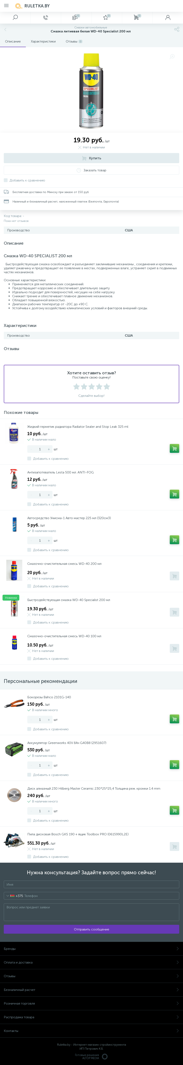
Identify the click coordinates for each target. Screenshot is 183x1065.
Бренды (91, 949)
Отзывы (91, 976)
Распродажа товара (91, 1017)
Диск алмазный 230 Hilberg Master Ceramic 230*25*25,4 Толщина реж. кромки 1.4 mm (93, 788)
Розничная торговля (91, 1003)
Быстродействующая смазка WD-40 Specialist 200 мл (68, 600)
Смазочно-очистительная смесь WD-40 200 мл (64, 564)
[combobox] (13, 895)
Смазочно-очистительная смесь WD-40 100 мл (64, 636)
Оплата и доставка (91, 962)
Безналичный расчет (91, 990)
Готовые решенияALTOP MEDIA (91, 1056)
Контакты (91, 1031)
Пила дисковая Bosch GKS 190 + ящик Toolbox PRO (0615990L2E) (78, 834)
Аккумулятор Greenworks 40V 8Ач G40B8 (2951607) (66, 743)
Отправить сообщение (91, 929)
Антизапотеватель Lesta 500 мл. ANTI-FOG (60, 472)
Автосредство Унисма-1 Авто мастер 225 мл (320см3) (69, 518)
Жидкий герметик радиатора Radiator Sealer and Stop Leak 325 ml (77, 427)
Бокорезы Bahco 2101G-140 (49, 697)
